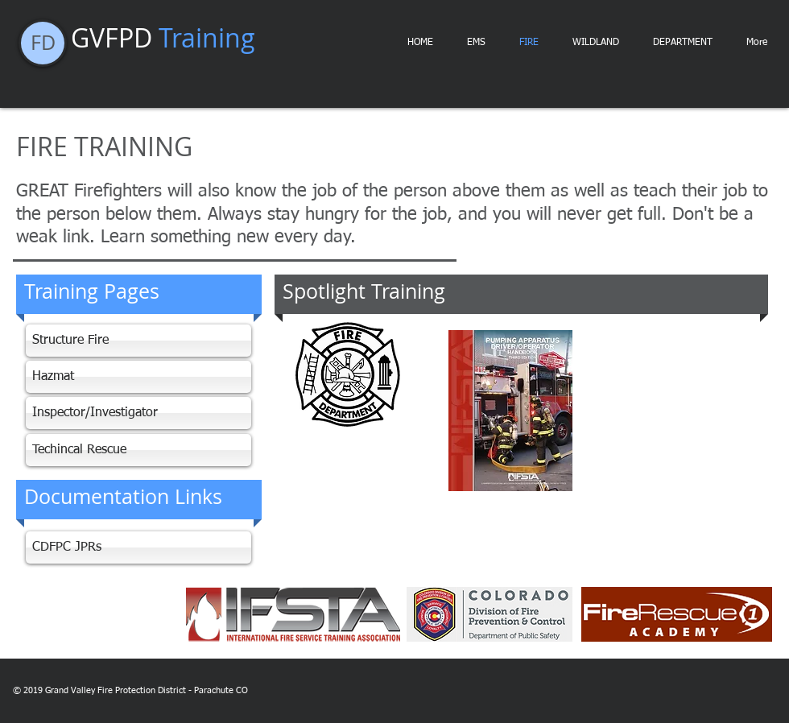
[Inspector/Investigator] (138, 413)
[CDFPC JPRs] (138, 547)
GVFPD (163, 37)
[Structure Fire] (138, 340)
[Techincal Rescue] (138, 450)
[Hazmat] (138, 377)
